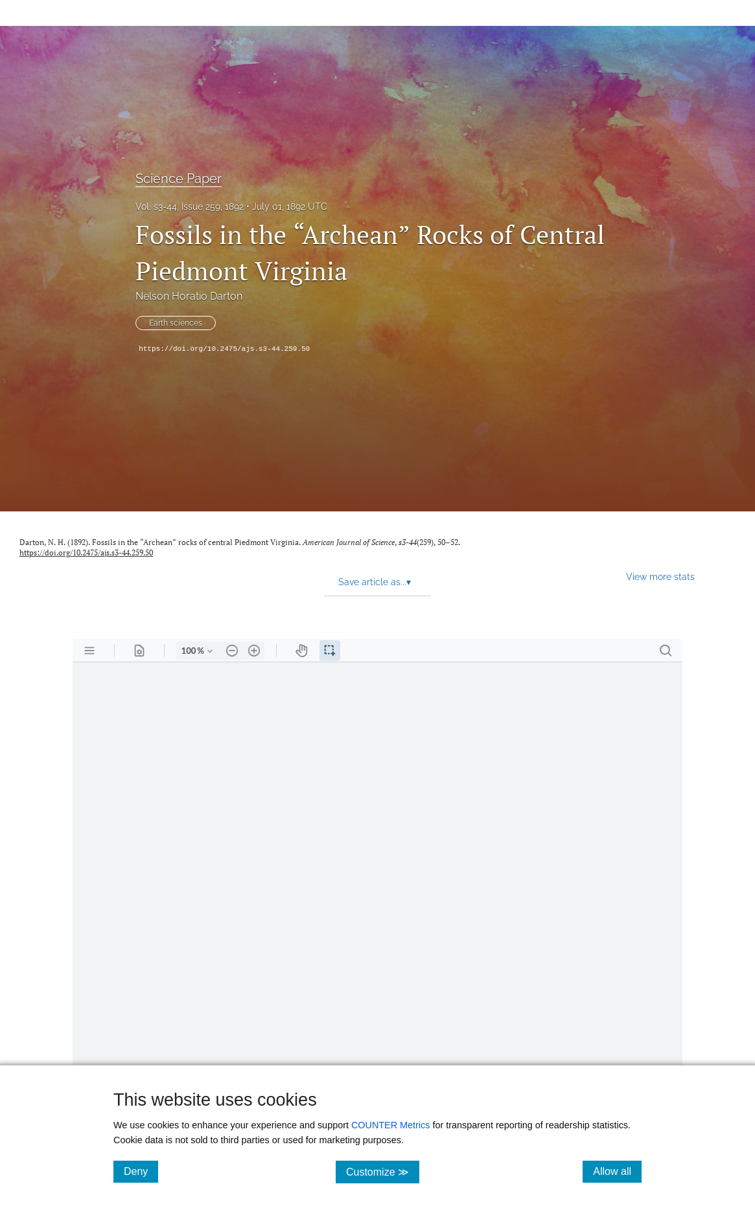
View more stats (660, 576)
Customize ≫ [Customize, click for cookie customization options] (382, 1171)
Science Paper (178, 178)
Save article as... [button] (374, 582)
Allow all (617, 1171)
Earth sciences (175, 323)
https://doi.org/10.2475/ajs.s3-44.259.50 (224, 349)
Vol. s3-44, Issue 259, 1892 (189, 206)
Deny (141, 1171)
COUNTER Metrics (390, 1125)
